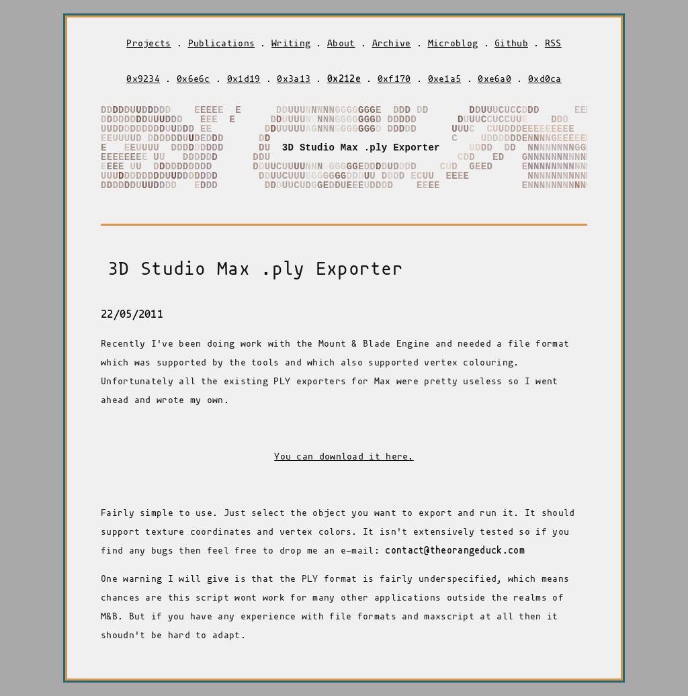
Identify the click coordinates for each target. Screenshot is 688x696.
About (341, 43)
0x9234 (143, 79)
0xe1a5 (445, 79)
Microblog (453, 43)
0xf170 (394, 79)
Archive (391, 43)
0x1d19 (244, 79)
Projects (148, 43)
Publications (221, 43)
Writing (290, 43)
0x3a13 (293, 79)
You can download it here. (344, 456)
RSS (553, 43)
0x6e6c (193, 79)
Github (511, 43)
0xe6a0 (494, 79)
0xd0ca (545, 79)
